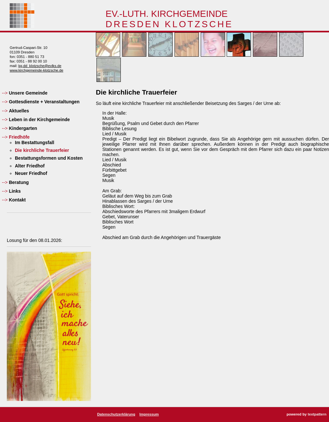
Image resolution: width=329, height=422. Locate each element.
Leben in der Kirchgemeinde (39, 119)
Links (15, 191)
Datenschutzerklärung (116, 414)
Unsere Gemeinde (28, 93)
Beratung (18, 182)
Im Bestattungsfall (34, 142)
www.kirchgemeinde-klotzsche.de (36, 70)
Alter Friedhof (30, 165)
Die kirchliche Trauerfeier (42, 150)
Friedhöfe (19, 137)
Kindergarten (23, 128)
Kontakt (17, 199)
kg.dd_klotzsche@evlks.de (40, 66)
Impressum (149, 414)
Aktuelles (19, 110)
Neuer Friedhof (31, 173)
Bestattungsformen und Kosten (49, 158)
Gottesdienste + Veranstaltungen (44, 101)
